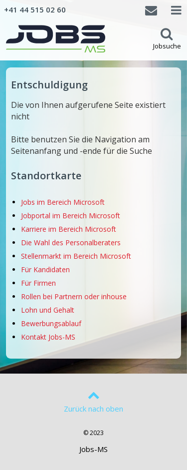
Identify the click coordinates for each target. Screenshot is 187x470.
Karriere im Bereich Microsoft (68, 229)
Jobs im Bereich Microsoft (63, 202)
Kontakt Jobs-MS (48, 337)
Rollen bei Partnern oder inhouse (74, 296)
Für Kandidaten (45, 269)
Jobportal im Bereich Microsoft (70, 215)
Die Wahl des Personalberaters (71, 242)
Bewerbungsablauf (51, 323)
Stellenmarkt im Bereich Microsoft (76, 256)
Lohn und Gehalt (47, 310)
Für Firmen (38, 283)
